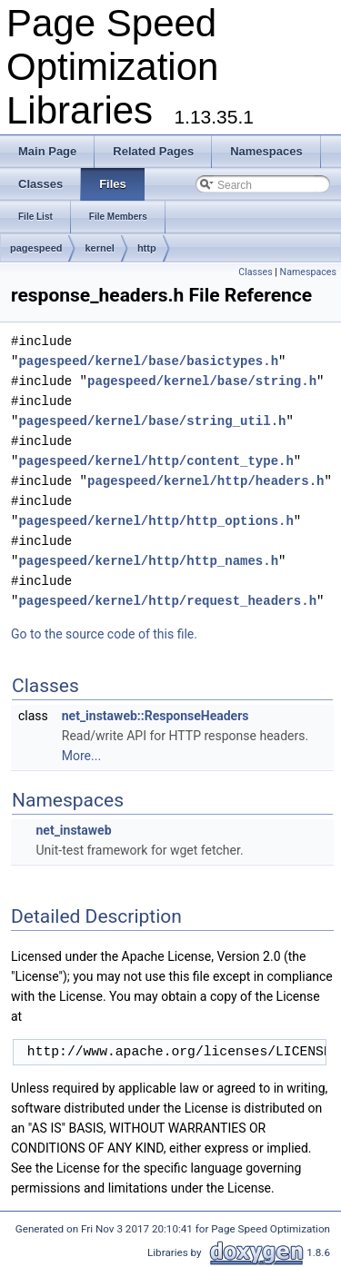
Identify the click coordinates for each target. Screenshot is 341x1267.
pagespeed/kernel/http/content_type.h (155, 461)
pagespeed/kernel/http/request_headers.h (167, 600)
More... (81, 755)
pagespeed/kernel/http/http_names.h (148, 560)
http (146, 248)
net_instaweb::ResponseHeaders (155, 715)
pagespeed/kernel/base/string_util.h (152, 421)
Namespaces (308, 272)
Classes (255, 272)
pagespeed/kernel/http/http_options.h (155, 521)
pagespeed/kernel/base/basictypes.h (148, 361)
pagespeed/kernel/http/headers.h (205, 481)
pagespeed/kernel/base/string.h (201, 381)
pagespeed (36, 248)
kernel (99, 248)
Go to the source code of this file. (104, 634)
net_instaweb (73, 830)
